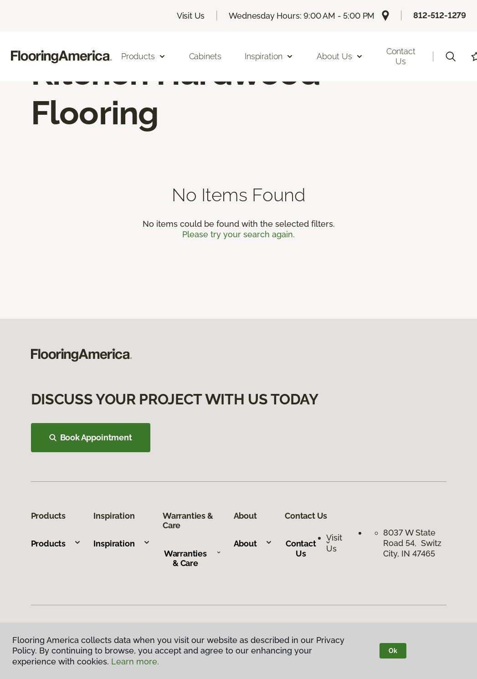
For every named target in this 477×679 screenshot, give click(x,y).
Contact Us (400, 56)
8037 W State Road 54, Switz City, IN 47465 (412, 543)
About (253, 543)
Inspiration (121, 543)
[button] (450, 56)
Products (56, 543)
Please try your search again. (238, 234)
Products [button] (143, 56)
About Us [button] (340, 56)
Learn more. (135, 661)
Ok (393, 650)
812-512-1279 (439, 15)
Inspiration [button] (269, 56)
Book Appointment (90, 437)
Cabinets (205, 56)
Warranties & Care (192, 558)
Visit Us (191, 15)
